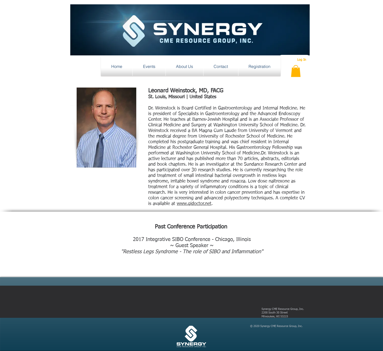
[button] (149, 66)
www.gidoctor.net (194, 203)
